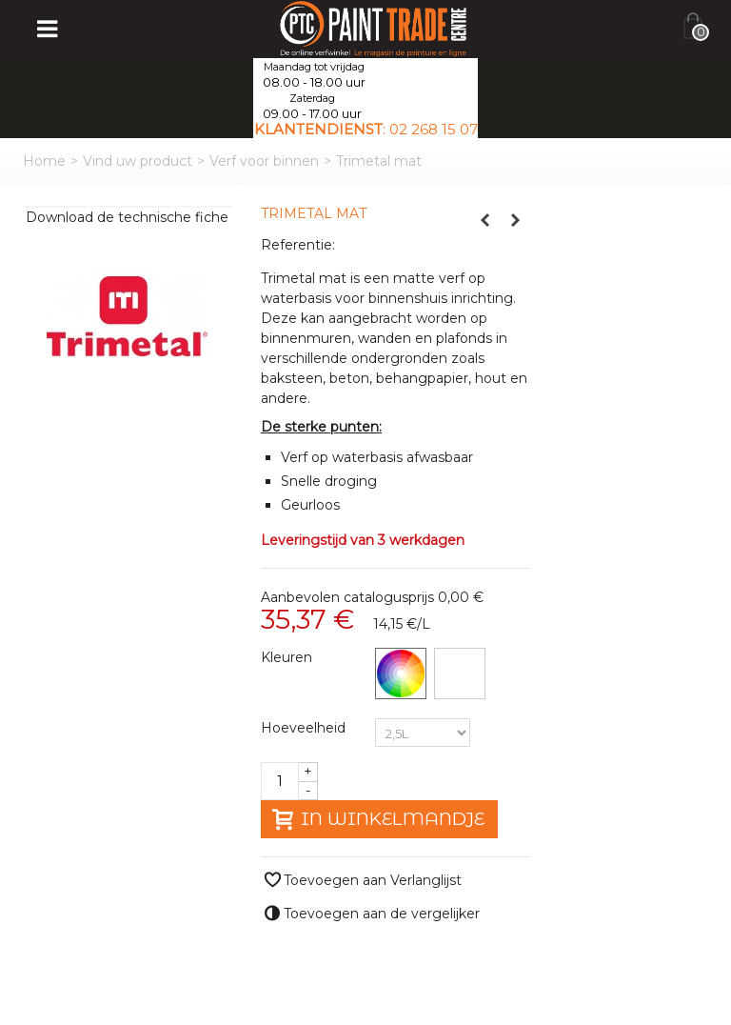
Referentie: (298, 244)
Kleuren (288, 657)
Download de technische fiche (127, 217)
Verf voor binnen (264, 161)
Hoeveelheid (305, 727)
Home (44, 161)
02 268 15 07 (433, 129)
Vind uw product (137, 161)
